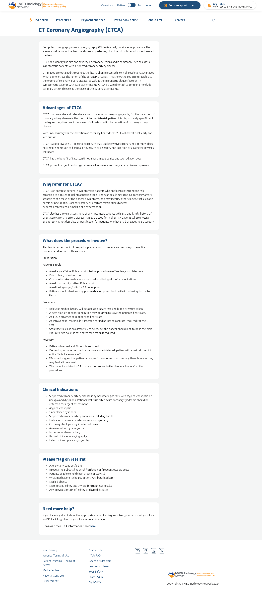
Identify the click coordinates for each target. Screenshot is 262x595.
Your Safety (96, 571)
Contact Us (95, 550)
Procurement (50, 580)
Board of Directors (100, 560)
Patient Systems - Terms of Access (59, 562)
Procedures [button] (63, 20)
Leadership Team (99, 566)
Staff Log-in (96, 576)
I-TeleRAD (95, 555)
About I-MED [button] (156, 20)
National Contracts (53, 575)
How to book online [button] (125, 20)
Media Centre (51, 570)
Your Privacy (50, 550)
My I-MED (95, 582)
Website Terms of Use (56, 555)
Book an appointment (179, 5)
